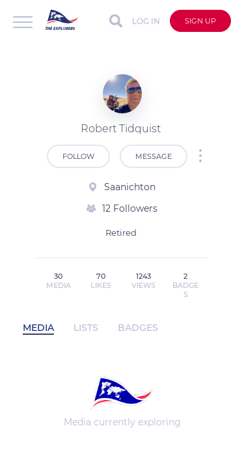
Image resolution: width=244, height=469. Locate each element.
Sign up (200, 20)
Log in (146, 21)
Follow (78, 156)
